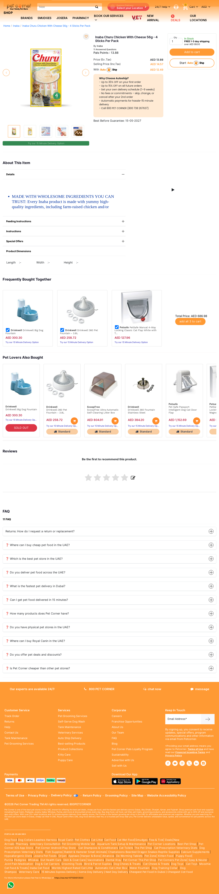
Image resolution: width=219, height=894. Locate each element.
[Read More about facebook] (168, 763)
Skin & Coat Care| (75, 860)
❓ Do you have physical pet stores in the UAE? (109, 627)
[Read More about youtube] (175, 763)
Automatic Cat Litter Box (111, 868)
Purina (8, 860)
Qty (175, 37)
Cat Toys (192, 864)
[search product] (96, 7)
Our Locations (198, 18)
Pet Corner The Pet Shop (139, 860)
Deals (169, 840)
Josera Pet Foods (45, 856)
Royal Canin (66, 840)
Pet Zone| (151, 856)
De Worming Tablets (129, 856)
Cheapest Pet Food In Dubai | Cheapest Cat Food (161, 872)
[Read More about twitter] (189, 763)
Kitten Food (165, 856)
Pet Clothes (82, 840)
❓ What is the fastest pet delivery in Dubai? (109, 586)
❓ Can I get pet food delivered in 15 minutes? (109, 599)
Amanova (108, 856)
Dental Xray (114, 860)
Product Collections (70, 749)
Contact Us (11, 732)
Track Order (11, 716)
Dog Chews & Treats (127, 864)
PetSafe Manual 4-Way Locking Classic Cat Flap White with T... (136, 330)
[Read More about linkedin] (196, 763)
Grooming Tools (71, 864)
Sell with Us (119, 765)
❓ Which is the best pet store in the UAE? (109, 558)
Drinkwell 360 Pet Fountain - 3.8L (79, 331)
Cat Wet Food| (126, 840)
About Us (117, 727)
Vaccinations (95, 860)
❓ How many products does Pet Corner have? (109, 613)
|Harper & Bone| (90, 856)
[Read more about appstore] (123, 781)
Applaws (73, 856)
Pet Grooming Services (19, 743)
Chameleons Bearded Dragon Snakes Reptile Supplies (144, 852)
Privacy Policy (173, 755)
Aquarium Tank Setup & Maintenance (121, 844)
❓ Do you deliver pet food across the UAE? (109, 572)
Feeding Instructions (66, 221)
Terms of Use (195, 749)
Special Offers (66, 241)
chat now (152, 689)
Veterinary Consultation (45, 844)
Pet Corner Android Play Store (55, 848)
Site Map (137, 795)
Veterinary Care (29, 872)
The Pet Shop (143, 848)
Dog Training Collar (164, 868)
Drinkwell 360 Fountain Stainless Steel (141, 411)
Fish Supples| (54, 852)
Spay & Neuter (197, 860)
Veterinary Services (70, 732)
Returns (9, 721)
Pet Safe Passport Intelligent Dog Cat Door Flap (183, 409)
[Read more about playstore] (147, 781)
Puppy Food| (184, 856)
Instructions (66, 231)
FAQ (114, 738)
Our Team (118, 732)
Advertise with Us (123, 760)
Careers (117, 716)
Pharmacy (81, 18)
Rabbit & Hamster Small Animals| (86, 852)
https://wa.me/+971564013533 (68, 878)
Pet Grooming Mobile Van (78, 844)
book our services (108, 18)
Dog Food (10, 840)
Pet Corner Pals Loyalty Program (132, 749)
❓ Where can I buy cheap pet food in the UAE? (109, 545)
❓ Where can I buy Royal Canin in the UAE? (109, 641)
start (192, 63)
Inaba (100, 45)
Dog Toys (177, 864)
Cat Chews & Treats (156, 864)
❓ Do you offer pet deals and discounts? (109, 654)
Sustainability (120, 754)
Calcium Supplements (195, 852)
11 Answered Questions (104, 49)
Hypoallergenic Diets (18, 856)
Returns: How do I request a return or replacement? (109, 531)
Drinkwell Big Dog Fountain (24, 331)
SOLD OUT (21, 427)
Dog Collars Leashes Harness (37, 840)
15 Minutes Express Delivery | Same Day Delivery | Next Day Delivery (85, 872)
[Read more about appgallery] (171, 781)
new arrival (153, 18)
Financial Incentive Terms (190, 752)
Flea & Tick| (157, 840)
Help (7, 727)
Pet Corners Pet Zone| (173, 860)
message (199, 689)
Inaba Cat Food (39, 868)
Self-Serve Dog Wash (71, 721)
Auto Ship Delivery (69, 738)
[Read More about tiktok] (203, 763)
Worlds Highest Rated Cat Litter (72, 868)
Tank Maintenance (15, 738)
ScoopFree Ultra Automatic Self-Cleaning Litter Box (103, 411)
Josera (62, 18)
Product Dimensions (18, 251)
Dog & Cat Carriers (47, 864)
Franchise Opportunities (127, 721)
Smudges (44, 18)
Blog (114, 743)
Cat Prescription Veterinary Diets (176, 848)
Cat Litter (97, 840)
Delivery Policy (64, 795)
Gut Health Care (51, 860)
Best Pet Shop (187, 844)
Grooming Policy (116, 795)
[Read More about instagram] (182, 763)
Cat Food (110, 840)
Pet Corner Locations (161, 844)
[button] (173, 189)
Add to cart (192, 52)
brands (27, 18)
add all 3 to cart (190, 321)
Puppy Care (65, 760)
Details (66, 174)
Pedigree (20, 860)
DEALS (175, 18)
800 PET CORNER (99, 689)
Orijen (63, 856)
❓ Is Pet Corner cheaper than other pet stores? (109, 668)
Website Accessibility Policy (166, 795)
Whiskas (33, 860)
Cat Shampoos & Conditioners (98, 848)
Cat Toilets (126, 848)
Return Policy (92, 795)
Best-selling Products (71, 743)
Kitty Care (64, 754)
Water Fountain (140, 868)
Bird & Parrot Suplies (98, 864)
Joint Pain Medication (18, 864)
